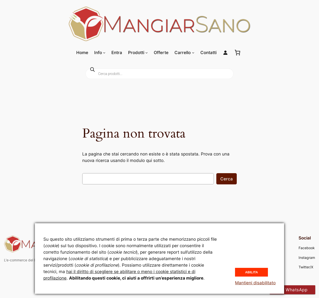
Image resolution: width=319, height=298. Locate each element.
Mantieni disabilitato (255, 282)
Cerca (226, 178)
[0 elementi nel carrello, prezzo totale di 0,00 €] (237, 52)
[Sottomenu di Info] (104, 52)
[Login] (225, 53)
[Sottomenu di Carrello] (193, 52)
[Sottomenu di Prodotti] (146, 52)
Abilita (251, 272)
